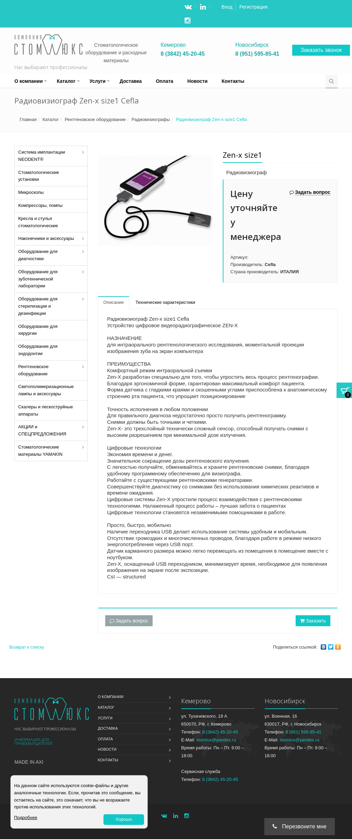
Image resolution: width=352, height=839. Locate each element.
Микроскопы (31, 192)
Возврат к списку (26, 647)
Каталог (66, 81)
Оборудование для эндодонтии (37, 350)
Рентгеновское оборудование (95, 119)
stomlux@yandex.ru (216, 739)
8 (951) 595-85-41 (257, 54)
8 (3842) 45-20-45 (183, 54)
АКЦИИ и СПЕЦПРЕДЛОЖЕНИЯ (42, 430)
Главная (28, 119)
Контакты (233, 81)
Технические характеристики (165, 302)
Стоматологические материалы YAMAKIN (40, 450)
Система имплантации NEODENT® (41, 156)
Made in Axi (28, 762)
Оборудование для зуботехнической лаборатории (37, 279)
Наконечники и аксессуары (46, 238)
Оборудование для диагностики (37, 255)
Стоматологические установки (38, 176)
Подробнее (25, 817)
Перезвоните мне (300, 826)
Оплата (164, 81)
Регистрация (253, 7)
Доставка (131, 81)
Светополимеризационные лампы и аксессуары (46, 390)
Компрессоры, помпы (40, 205)
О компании (28, 81)
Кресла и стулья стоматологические (38, 222)
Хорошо (124, 819)
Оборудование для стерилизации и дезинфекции (37, 306)
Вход (227, 7)
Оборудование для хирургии (37, 330)
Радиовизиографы (151, 119)
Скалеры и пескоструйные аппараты (45, 410)
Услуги (98, 81)
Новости (197, 81)
